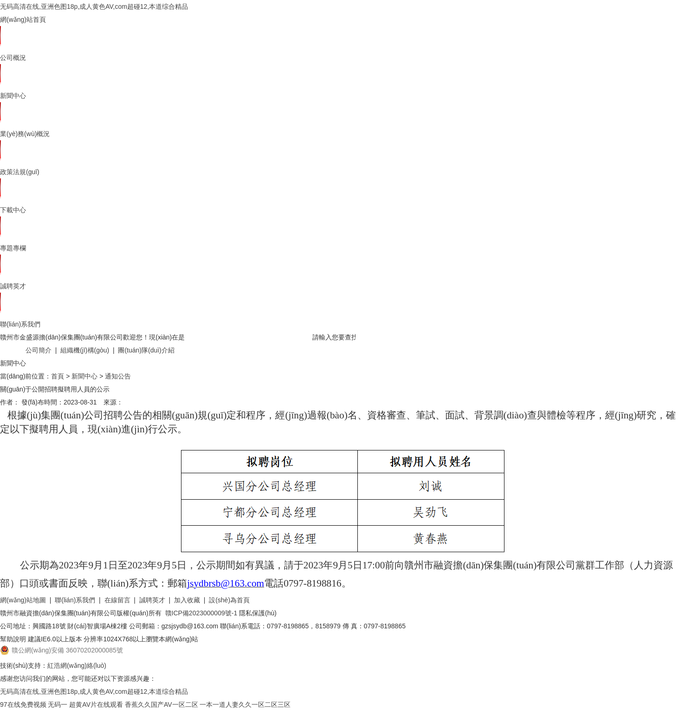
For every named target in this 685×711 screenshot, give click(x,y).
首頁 (57, 376)
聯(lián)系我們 (20, 324)
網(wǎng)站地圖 (23, 600)
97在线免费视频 (23, 704)
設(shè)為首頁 (229, 600)
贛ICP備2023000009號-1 (201, 613)
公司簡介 (39, 350)
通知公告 (118, 376)
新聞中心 (13, 95)
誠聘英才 (13, 286)
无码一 (57, 704)
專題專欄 (13, 248)
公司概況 (13, 57)
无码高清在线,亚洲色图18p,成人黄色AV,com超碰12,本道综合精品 (94, 6)
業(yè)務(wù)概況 (25, 133)
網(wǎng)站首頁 (23, 19)
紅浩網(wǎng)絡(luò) (76, 665)
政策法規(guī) (19, 172)
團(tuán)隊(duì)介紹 (146, 350)
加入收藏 (187, 600)
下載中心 (13, 210)
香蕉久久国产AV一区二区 (161, 704)
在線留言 (117, 600)
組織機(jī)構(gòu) (84, 350)
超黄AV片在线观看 (96, 704)
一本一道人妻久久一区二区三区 (245, 704)
